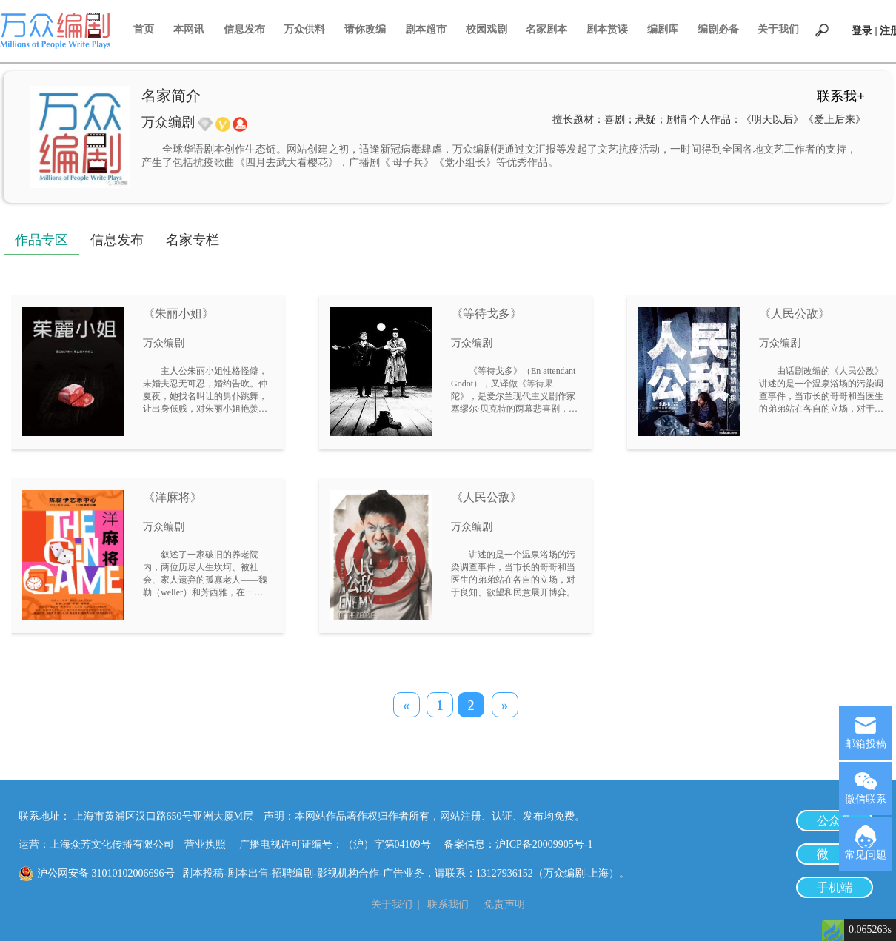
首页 (143, 29)
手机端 (834, 887)
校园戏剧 (486, 29)
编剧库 (662, 29)
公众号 (834, 820)
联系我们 (448, 904)
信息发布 (244, 29)
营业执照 (205, 844)
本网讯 (188, 29)
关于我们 (778, 29)
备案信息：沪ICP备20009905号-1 (518, 844)
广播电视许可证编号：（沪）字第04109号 (340, 844)
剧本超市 (426, 29)
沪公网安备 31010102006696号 (106, 873)
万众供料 (304, 29)
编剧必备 (718, 29)
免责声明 (504, 904)
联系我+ (841, 96)
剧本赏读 (607, 29)
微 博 (834, 854)
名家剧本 (546, 29)
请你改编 (365, 29)
